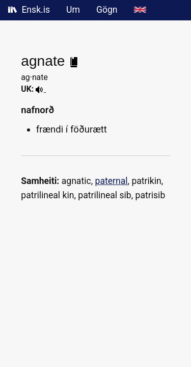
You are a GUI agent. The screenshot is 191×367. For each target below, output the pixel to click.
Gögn (107, 10)
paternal (111, 181)
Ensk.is (29, 10)
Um (73, 10)
